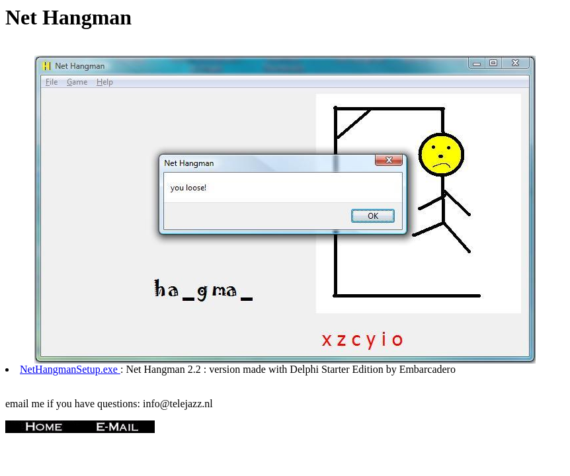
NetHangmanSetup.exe (70, 369)
